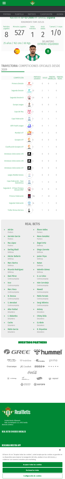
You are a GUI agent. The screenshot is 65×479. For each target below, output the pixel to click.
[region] (32, 463)
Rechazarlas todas (32, 470)
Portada (7, 14)
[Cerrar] (60, 450)
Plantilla (19, 14)
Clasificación (46, 14)
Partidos (32, 14)
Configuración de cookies (32, 476)
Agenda (60, 14)
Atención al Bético (7, 417)
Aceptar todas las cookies (32, 465)
